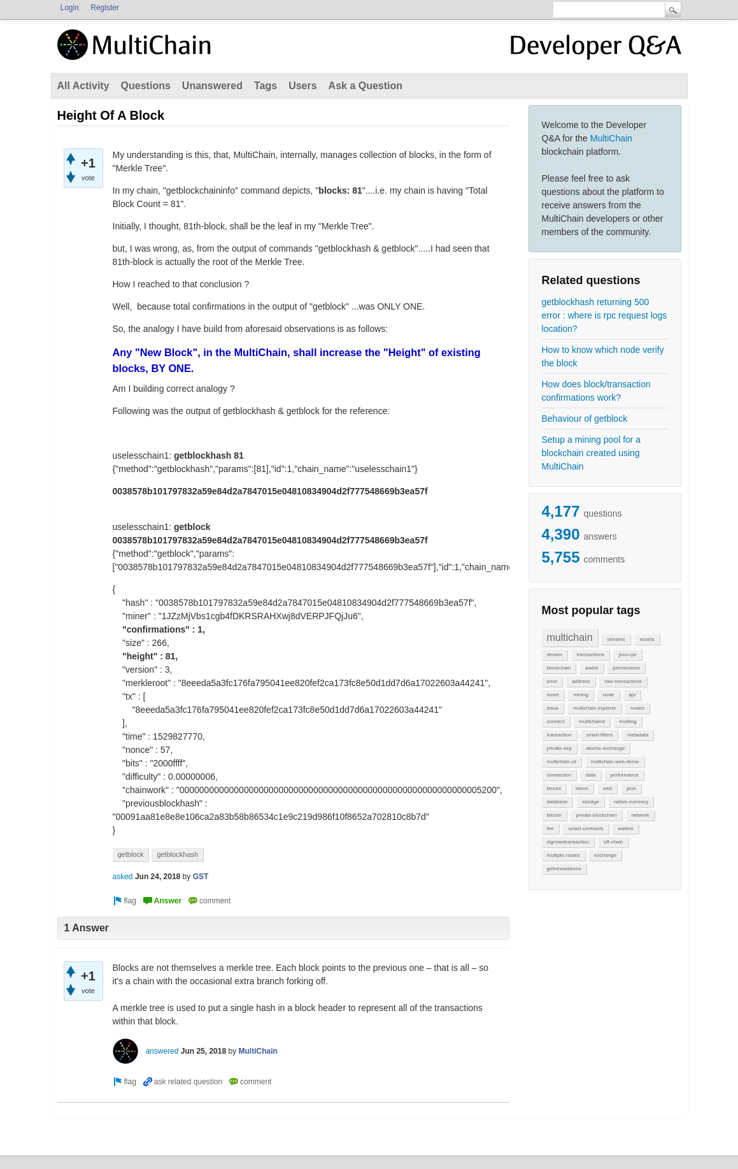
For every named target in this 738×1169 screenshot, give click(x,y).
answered (161, 1051)
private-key (559, 748)
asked (123, 876)
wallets (625, 828)
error (552, 681)
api (631, 695)
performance (624, 775)
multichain (570, 637)
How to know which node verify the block (603, 356)
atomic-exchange (605, 748)
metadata (637, 735)
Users (302, 85)
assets (647, 639)
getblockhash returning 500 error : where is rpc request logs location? (604, 315)
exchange (605, 855)
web (608, 788)
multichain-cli (561, 761)
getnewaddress (564, 868)
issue (553, 708)
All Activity (83, 85)
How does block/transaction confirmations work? (596, 391)
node (608, 695)
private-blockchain (596, 815)
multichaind (591, 721)
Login (69, 7)
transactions (590, 654)
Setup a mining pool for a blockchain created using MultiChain (591, 452)
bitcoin (554, 815)
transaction (559, 735)
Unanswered (212, 85)
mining (580, 695)
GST (201, 876)
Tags (265, 85)
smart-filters (599, 735)
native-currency (631, 802)
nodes (637, 708)
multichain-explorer (594, 708)
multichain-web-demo (615, 761)
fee (550, 828)
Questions (146, 85)
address (581, 681)
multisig (628, 721)
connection (559, 775)
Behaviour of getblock (585, 418)
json (631, 788)
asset (553, 695)
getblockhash (177, 854)
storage (590, 802)
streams (616, 639)
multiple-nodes (563, 855)
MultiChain (611, 138)
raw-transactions (623, 681)
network (640, 815)
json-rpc (628, 654)
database (557, 802)
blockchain (559, 668)
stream (554, 654)
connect (556, 721)
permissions (626, 668)
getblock (131, 854)
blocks (554, 788)
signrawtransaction (568, 842)
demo (582, 788)
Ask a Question (365, 85)
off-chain (613, 842)
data (591, 775)
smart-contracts (585, 828)
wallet (591, 668)
